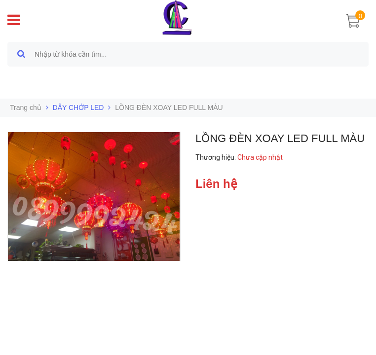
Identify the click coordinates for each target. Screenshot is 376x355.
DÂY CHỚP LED (78, 107)
